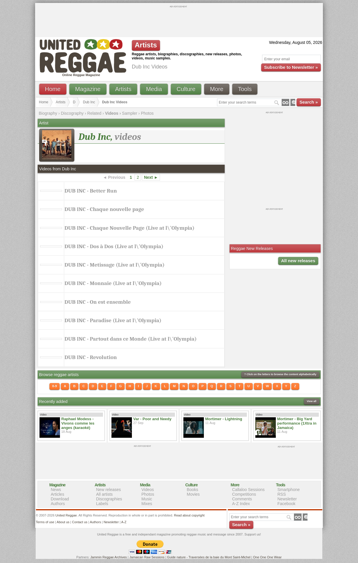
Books (192, 489)
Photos (147, 113)
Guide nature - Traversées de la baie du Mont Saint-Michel (208, 557)
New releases (108, 489)
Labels (102, 503)
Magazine (88, 89)
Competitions (244, 494)
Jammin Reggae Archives (108, 557)
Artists (123, 89)
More (216, 89)
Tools (245, 89)
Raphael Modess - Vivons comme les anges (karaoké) (77, 423)
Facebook (286, 503)
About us (63, 522)
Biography (48, 113)
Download (60, 499)
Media (154, 89)
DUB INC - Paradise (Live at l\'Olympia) (113, 320)
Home (53, 89)
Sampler (129, 113)
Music (147, 499)
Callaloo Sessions (248, 489)
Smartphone (289, 489)
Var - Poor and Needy (152, 419)
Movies (193, 494)
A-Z (123, 522)
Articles (57, 494)
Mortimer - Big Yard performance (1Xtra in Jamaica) (296, 423)
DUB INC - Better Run (91, 191)
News (56, 489)
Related (94, 113)
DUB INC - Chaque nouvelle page (104, 209)
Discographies (109, 499)
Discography (72, 113)
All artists (104, 494)
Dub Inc (89, 102)
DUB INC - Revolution (91, 357)
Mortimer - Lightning (223, 419)
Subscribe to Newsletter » (291, 67)
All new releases (298, 260)
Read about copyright (189, 515)
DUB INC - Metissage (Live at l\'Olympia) (115, 265)
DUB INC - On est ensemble (98, 302)
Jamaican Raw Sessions (147, 557)
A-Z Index (241, 503)
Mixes (147, 503)
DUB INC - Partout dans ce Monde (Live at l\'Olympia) (131, 339)
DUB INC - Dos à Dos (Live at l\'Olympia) (114, 246)
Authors (58, 503)
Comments (242, 499)
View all (311, 401)
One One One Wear (267, 557)
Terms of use (45, 522)
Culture (186, 89)
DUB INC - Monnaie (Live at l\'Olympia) (113, 283)
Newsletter (287, 499)
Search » (309, 101)
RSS (282, 494)
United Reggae (66, 515)
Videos (148, 489)
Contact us (79, 522)
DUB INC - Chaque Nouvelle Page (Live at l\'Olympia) (130, 228)
